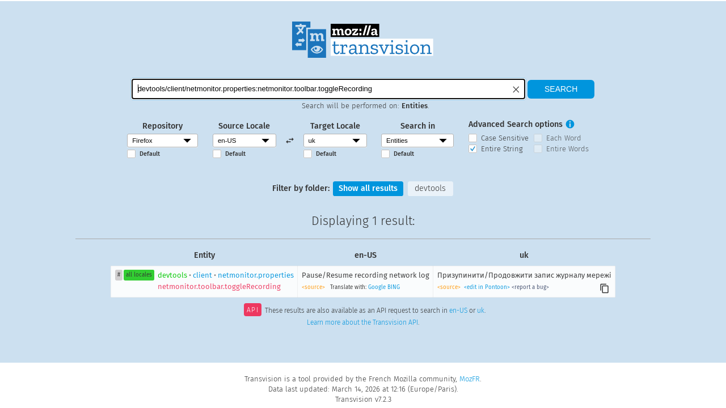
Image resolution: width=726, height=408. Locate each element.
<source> (313, 287)
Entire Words (567, 148)
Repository (162, 126)
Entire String (502, 148)
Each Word (563, 138)
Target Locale (335, 126)
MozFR (469, 379)
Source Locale (244, 126)
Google (377, 287)
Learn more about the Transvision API (362, 322)
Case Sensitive (505, 138)
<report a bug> (530, 287)
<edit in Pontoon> (487, 287)
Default (150, 154)
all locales (139, 274)
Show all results (368, 188)
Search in (417, 126)
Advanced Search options (515, 124)
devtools (430, 188)
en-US (458, 311)
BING (393, 287)
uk (480, 311)
